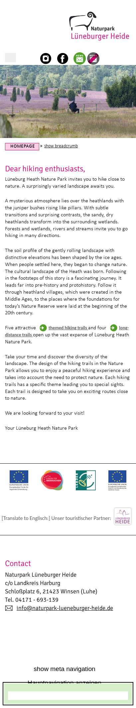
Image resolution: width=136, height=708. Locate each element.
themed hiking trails (68, 328)
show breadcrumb (61, 146)
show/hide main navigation (10, 57)
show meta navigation (64, 668)
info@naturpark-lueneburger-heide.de (65, 608)
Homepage (22, 146)
